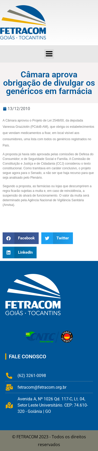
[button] (21, 238)
